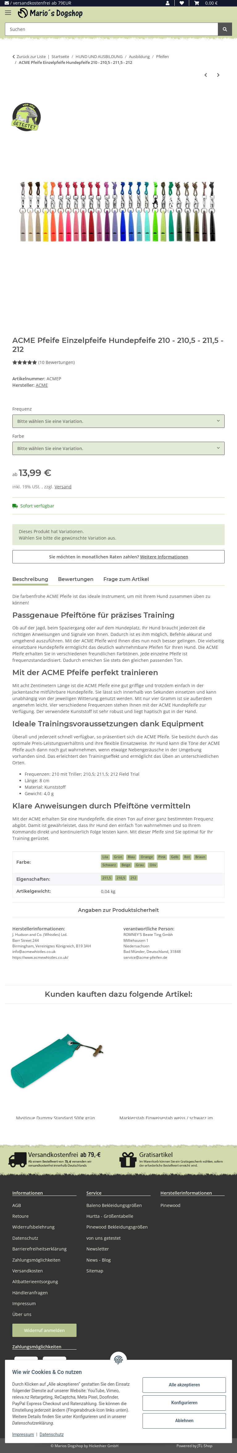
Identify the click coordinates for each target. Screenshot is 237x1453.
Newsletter (97, 1249)
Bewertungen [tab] (76, 579)
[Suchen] (225, 29)
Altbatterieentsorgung (35, 1281)
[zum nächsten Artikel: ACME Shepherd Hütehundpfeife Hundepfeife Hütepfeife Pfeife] (218, 74)
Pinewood (170, 1205)
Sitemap (94, 1271)
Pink (161, 857)
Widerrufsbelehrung (33, 1227)
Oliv (153, 865)
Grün (118, 857)
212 (133, 878)
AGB (16, 1205)
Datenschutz (55, 1434)
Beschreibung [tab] (30, 579)
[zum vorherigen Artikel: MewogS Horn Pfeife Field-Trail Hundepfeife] (205, 74)
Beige (126, 865)
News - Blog (98, 1260)
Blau (131, 857)
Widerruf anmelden (44, 1330)
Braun (200, 857)
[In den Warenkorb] (17, 95)
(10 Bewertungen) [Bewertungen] (43, 362)
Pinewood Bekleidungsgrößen (117, 1227)
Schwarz (109, 865)
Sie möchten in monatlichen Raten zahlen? (118, 557)
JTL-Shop (205, 1445)
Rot (187, 857)
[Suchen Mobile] (111, 29)
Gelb (174, 857)
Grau (140, 865)
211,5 (106, 878)
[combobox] (118, 421)
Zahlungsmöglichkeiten (36, 1260)
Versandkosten (27, 1271)
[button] (167, 3)
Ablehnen (181, 1420)
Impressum (26, 1434)
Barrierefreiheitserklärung (39, 1249)
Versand (63, 487)
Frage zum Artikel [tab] (126, 579)
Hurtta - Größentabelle (109, 1216)
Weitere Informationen (164, 557)
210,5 (121, 878)
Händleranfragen (30, 1293)
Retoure (20, 1216)
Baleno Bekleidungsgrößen (114, 1205)
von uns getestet (103, 1238)
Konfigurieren (181, 1402)
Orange (147, 857)
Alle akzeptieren (181, 1384)
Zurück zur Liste (31, 56)
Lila (105, 857)
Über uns (21, 1314)
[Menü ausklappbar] (8, 10)
